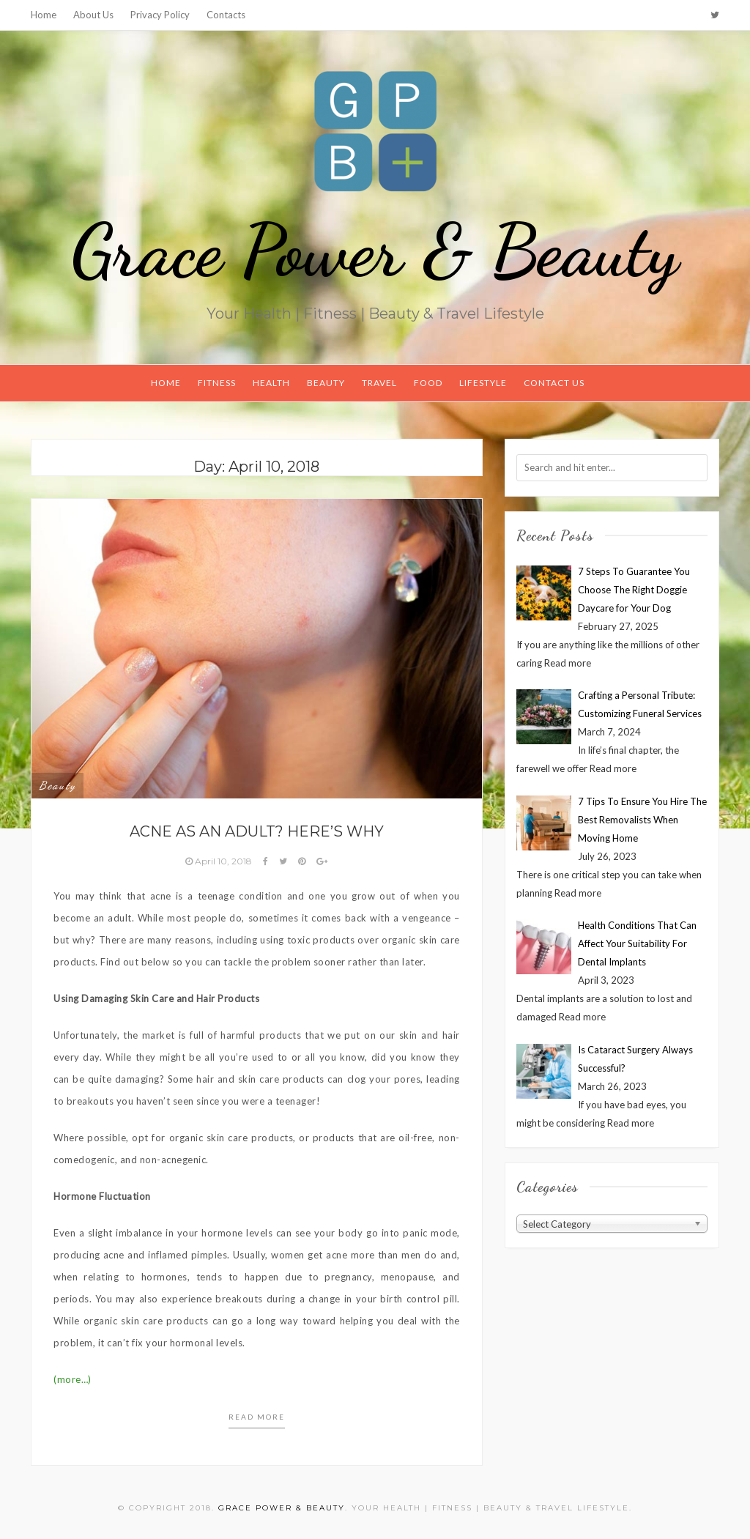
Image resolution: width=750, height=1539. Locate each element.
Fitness (217, 382)
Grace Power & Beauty (375, 250)
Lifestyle (483, 382)
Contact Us (554, 382)
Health (271, 382)
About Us (93, 15)
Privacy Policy (160, 15)
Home (43, 15)
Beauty (326, 382)
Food (428, 382)
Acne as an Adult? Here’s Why (257, 831)
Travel (379, 382)
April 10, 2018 (219, 861)
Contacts (226, 15)
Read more (257, 1416)
